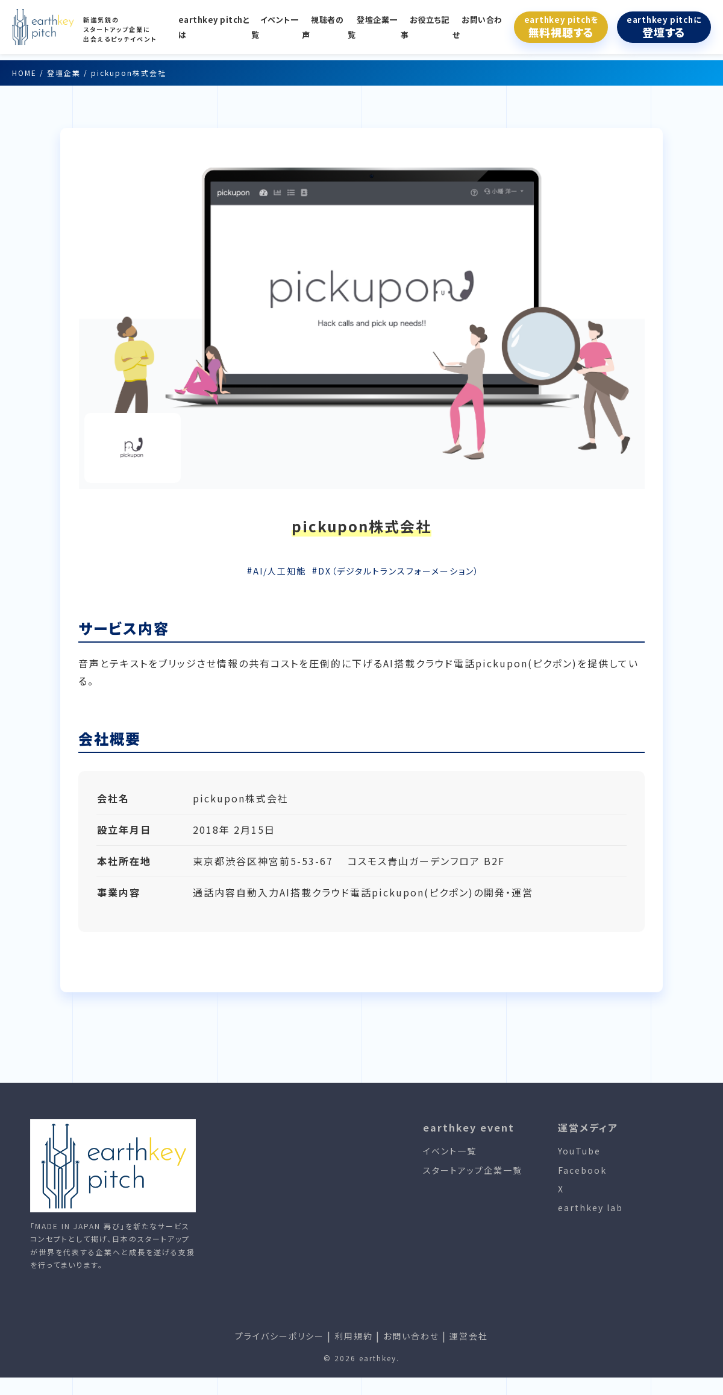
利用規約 (353, 1336)
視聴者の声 (322, 27)
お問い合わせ (477, 27)
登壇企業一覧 (373, 27)
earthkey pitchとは (214, 27)
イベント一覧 (275, 27)
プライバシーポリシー (279, 1336)
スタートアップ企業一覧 (472, 1170)
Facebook (582, 1170)
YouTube (579, 1151)
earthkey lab (590, 1207)
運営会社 (468, 1336)
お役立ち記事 (425, 27)
